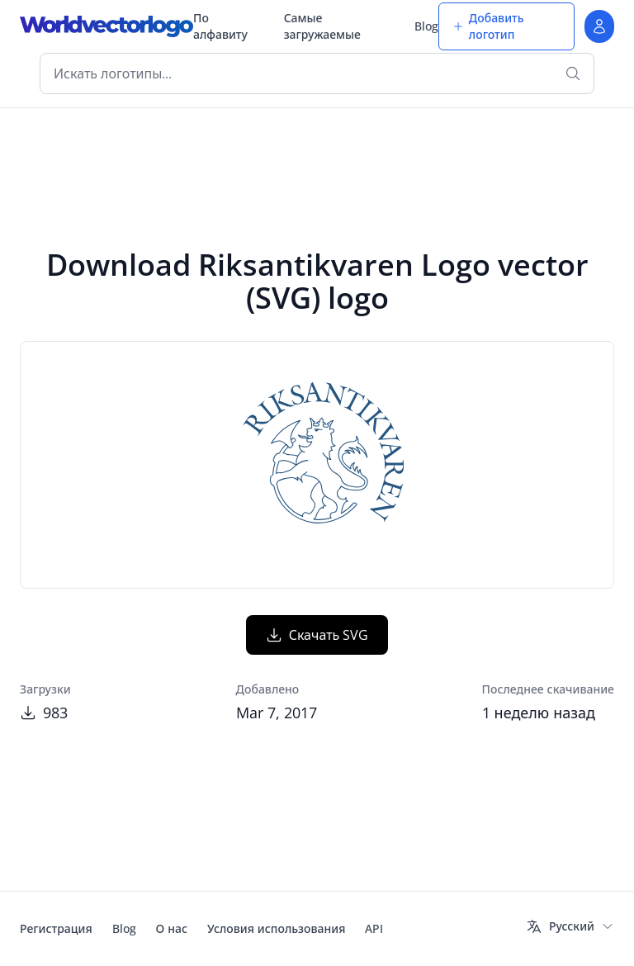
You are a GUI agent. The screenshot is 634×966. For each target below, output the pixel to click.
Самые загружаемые (322, 26)
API (374, 928)
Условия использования (276, 928)
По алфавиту (220, 26)
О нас (171, 928)
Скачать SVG (317, 635)
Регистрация (56, 928)
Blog (426, 26)
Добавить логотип (488, 26)
